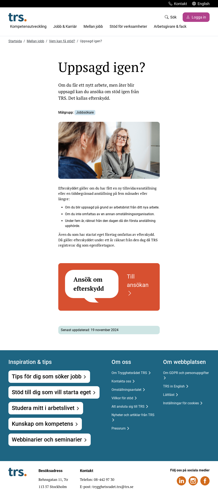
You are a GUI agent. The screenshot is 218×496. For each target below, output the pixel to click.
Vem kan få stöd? (62, 41)
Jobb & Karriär (65, 26)
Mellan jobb (93, 26)
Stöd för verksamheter (128, 26)
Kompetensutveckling (28, 26)
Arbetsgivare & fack (170, 26)
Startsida (15, 41)
